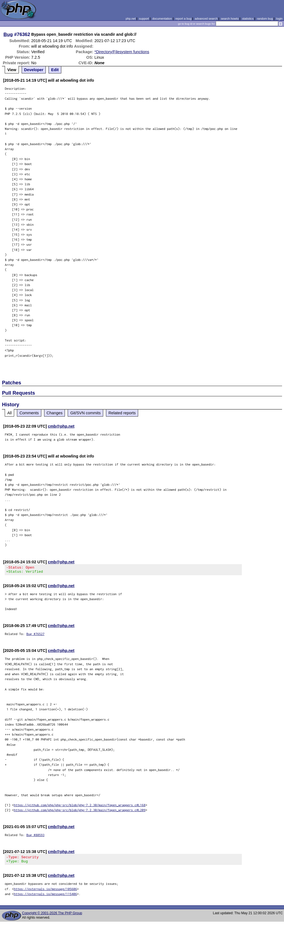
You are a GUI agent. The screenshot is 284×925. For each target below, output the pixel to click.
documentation (162, 18)
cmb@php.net (61, 426)
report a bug (183, 18)
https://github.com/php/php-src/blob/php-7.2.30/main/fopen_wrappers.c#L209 (80, 811)
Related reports (122, 413)
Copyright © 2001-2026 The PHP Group (52, 916)
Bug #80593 (35, 836)
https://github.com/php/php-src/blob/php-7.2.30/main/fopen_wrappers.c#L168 (80, 806)
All (9, 413)
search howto (230, 18)
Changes (55, 413)
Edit (55, 70)
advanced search (206, 18)
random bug (265, 18)
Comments (29, 413)
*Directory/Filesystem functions (122, 52)
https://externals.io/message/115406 (45, 897)
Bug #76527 (35, 635)
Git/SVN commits (85, 413)
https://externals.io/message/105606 (45, 892)
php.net (131, 18)
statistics (247, 18)
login (279, 18)
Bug (8, 34)
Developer (34, 70)
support (144, 18)
